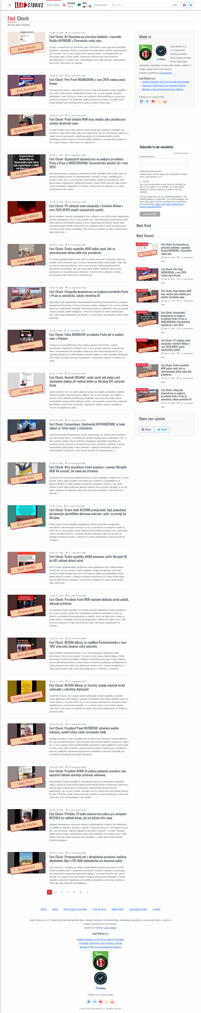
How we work (99, 909)
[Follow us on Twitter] (147, 101)
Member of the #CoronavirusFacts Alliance (163, 89)
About (55, 909)
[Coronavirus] (68, 5)
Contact (156, 909)
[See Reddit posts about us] (164, 101)
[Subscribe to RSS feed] (158, 101)
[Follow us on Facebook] (141, 101)
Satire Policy (117, 909)
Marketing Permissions (151, 171)
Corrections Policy (138, 909)
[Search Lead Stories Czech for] (141, 5)
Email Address (148, 156)
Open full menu (10, 5)
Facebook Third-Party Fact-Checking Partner (164, 85)
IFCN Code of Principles (75, 909)
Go (175, 5)
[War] (84, 5)
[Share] (184, 5)
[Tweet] (190, 5)
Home (43, 909)
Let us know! (165, 73)
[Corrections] (100, 5)
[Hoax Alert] (53, 5)
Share (146, 429)
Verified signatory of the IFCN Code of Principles (165, 82)
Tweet (162, 429)
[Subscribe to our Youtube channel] (153, 101)
